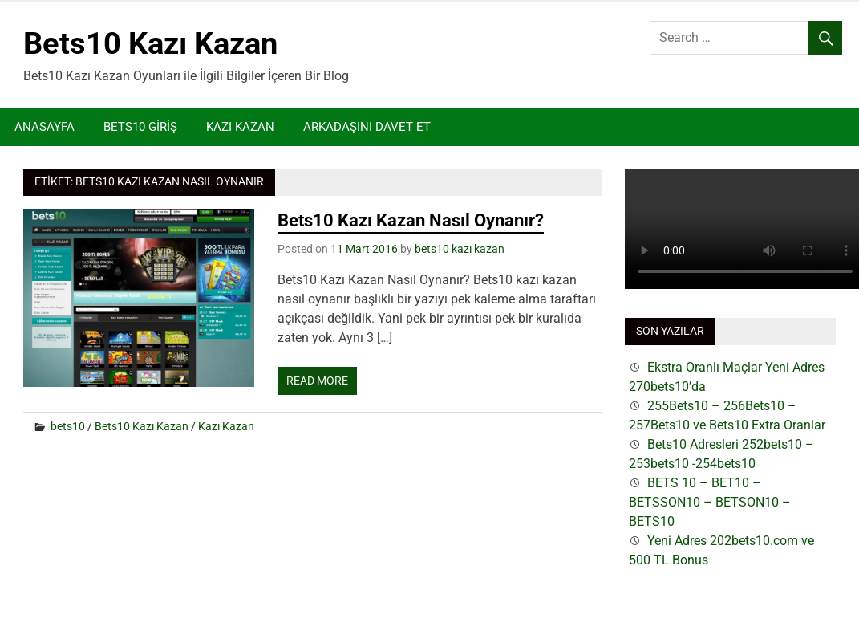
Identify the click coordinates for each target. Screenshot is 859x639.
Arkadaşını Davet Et (367, 127)
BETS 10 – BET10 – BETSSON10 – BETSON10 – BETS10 (710, 502)
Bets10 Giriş (140, 127)
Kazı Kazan (240, 127)
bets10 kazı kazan (459, 248)
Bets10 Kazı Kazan (150, 43)
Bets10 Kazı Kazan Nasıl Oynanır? (411, 220)
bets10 (68, 426)
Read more (317, 380)
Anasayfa (44, 127)
